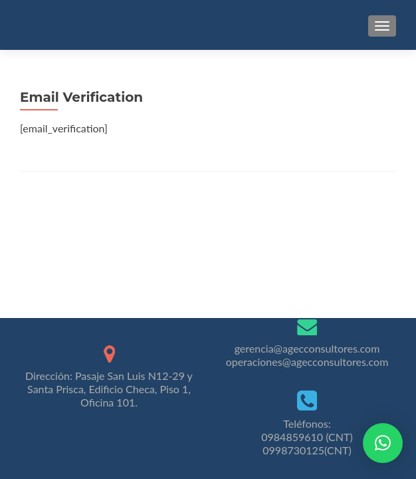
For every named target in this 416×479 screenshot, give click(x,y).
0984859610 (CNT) (306, 436)
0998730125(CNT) (306, 450)
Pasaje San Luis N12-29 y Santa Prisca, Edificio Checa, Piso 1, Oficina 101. (110, 388)
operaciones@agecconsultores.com (307, 361)
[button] (383, 443)
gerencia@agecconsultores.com (307, 348)
